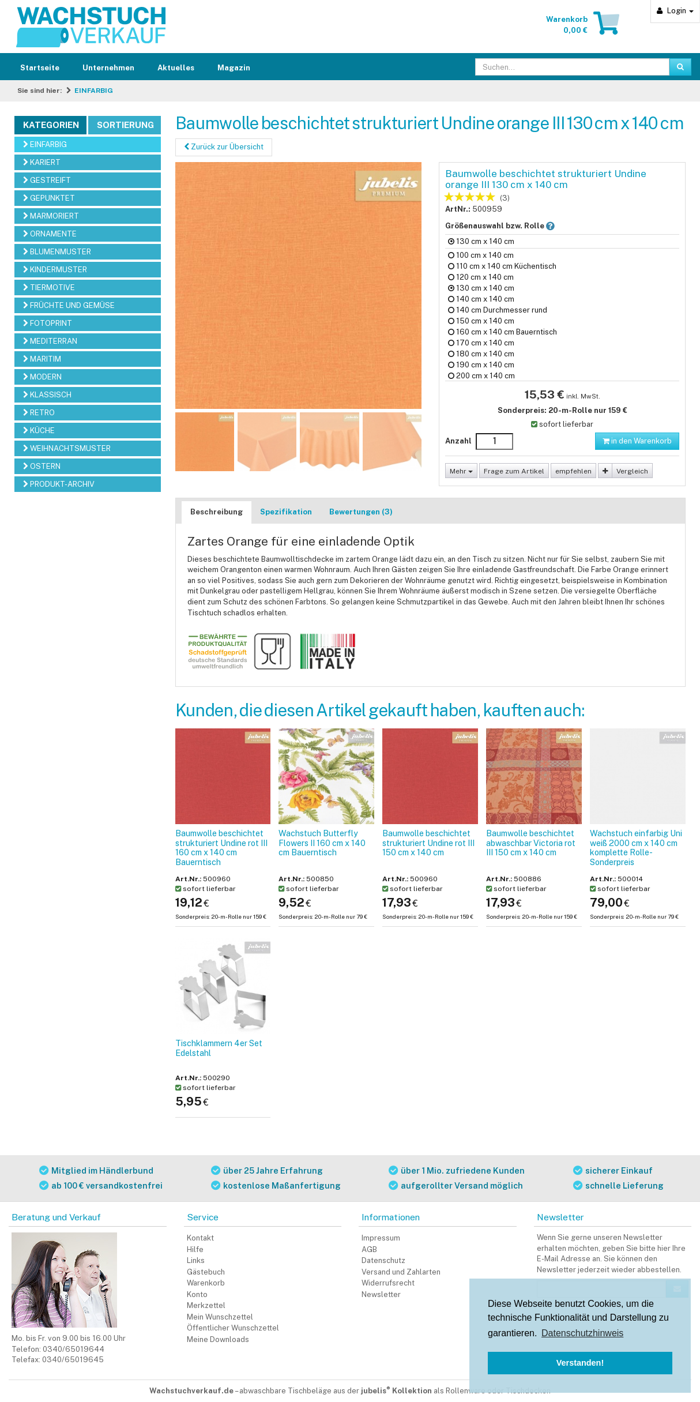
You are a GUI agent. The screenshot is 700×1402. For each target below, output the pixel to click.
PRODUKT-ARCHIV (59, 484)
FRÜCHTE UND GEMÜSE (69, 305)
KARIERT (42, 162)
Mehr (461, 471)
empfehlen (573, 471)
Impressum (381, 1238)
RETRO (39, 412)
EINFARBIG (93, 91)
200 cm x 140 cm (481, 375)
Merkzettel (206, 1305)
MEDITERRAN (50, 341)
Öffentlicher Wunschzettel (233, 1328)
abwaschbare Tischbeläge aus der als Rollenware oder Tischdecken (395, 1390)
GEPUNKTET (49, 198)
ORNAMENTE (50, 234)
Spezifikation (286, 512)
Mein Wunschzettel (220, 1317)
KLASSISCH (47, 394)
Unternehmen (108, 67)
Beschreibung (216, 512)
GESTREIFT (47, 180)
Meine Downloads (218, 1339)
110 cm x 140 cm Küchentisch (502, 266)
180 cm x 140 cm (481, 353)
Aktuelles (175, 67)
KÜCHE (39, 430)
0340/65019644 (73, 1349)
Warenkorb (206, 1283)
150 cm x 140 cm (481, 321)
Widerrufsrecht (388, 1283)
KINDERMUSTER (55, 269)
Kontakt (200, 1238)
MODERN (42, 377)
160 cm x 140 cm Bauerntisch (502, 332)
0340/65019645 (73, 1359)
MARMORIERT (51, 216)
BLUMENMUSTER (57, 251)
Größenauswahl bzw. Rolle (509, 225)
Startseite (39, 67)
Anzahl (458, 441)
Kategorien (51, 125)
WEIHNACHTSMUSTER (67, 448)
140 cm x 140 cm (481, 299)
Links (196, 1260)
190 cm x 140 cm (481, 364)
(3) (505, 198)
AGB (369, 1249)
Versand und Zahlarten (401, 1272)
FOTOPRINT (47, 323)
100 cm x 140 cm (481, 255)
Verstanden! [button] (580, 1362)
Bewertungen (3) (361, 512)
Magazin (233, 67)
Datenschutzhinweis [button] (582, 1333)
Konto (197, 1294)
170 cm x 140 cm (481, 343)
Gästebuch (206, 1272)
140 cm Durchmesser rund (497, 310)
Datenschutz (383, 1260)
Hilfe (195, 1249)
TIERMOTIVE (49, 287)
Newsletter (381, 1294)
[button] (550, 225)
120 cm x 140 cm (481, 277)
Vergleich (632, 471)
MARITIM (42, 359)
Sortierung (125, 125)
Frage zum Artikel (514, 471)
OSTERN (42, 466)
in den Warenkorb (637, 441)
